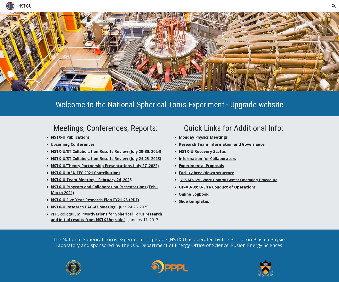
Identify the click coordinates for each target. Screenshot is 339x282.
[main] (169, 104)
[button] (334, 6)
